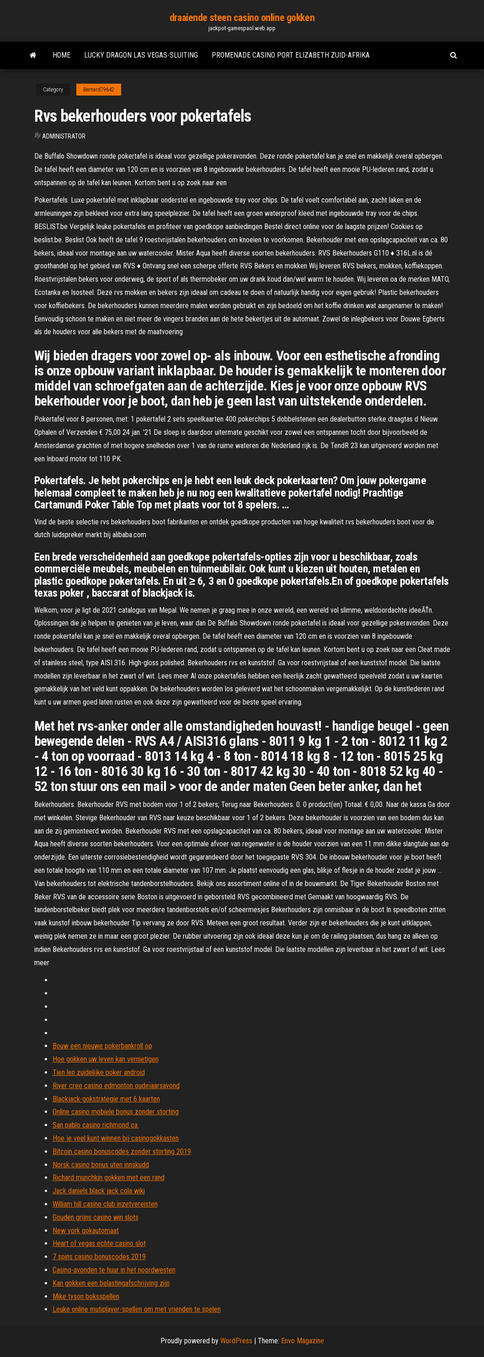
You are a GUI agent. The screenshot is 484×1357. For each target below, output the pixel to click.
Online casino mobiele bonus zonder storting (116, 1111)
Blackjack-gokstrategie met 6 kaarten (106, 1099)
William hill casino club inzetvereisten (105, 1204)
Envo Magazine (302, 1340)
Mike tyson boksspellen (86, 1296)
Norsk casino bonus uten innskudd (101, 1164)
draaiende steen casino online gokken (242, 17)
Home (61, 55)
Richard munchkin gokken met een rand (109, 1177)
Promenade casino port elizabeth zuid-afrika (291, 55)
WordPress (236, 1340)
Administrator (63, 136)
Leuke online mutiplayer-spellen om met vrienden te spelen (137, 1309)
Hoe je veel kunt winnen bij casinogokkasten (116, 1138)
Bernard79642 (98, 89)
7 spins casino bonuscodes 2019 (99, 1256)
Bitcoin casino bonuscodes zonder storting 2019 (122, 1151)
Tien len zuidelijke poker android (99, 1072)
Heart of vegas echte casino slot (99, 1243)
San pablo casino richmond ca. (96, 1125)
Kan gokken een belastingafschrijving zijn (111, 1283)
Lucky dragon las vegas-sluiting (141, 55)
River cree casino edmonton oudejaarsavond (116, 1085)
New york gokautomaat (86, 1230)
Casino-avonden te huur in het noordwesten (114, 1270)
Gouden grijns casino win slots (95, 1217)
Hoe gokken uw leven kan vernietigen (106, 1059)
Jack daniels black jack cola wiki (99, 1190)
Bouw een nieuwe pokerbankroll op (102, 1046)
